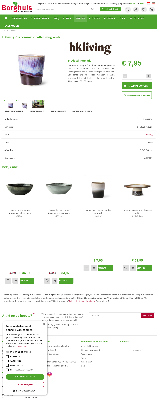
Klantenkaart (86, 320)
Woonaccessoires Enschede (51, 378)
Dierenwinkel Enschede (89, 372)
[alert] (25, 358)
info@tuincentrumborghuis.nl (54, 324)
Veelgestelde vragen (89, 305)
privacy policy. (52, 286)
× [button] (44, 324)
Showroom (58, 122)
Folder (83, 316)
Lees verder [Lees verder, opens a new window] (23, 346)
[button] (25, 390)
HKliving (149, 145)
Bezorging (36, 122)
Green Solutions (79, 393)
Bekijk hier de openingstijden (82, 260)
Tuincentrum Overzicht (95, 393)
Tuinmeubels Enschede (49, 372)
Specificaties (13, 122)
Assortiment (86, 312)
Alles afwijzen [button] (25, 384)
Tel (127, 10)
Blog (83, 324)
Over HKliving (82, 122)
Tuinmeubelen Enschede (50, 375)
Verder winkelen (11, 30)
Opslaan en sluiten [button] (25, 377)
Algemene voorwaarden (91, 309)
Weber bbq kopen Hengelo (90, 375)
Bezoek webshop (110, 9)
